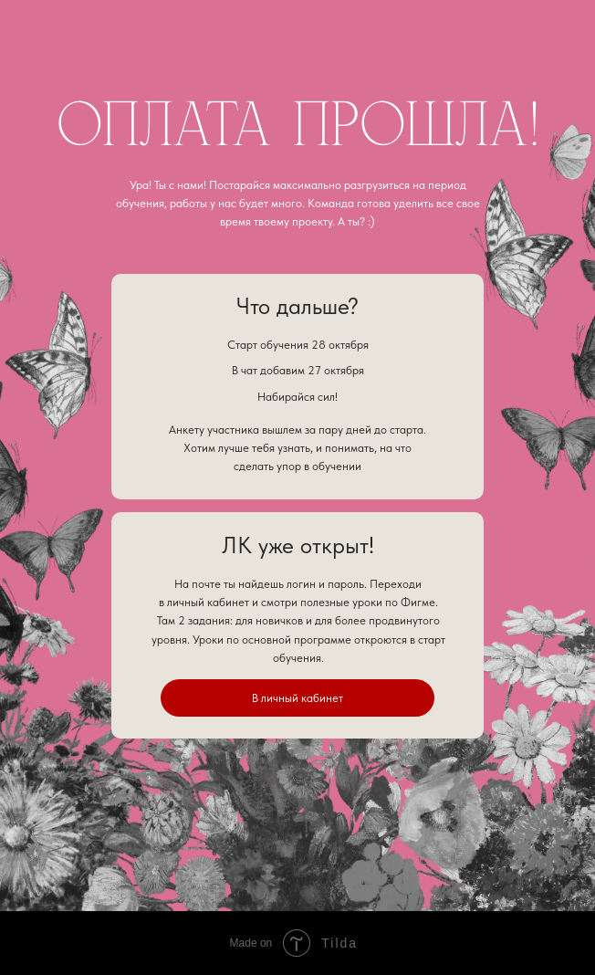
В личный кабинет (297, 697)
